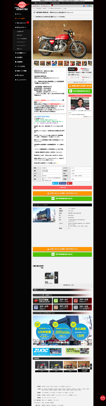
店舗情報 (18, 62)
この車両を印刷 (62, 187)
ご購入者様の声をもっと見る (68, 273)
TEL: (42, 116)
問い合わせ (19, 75)
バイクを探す (20, 18)
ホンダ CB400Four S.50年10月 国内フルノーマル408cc (57, 8)
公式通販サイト (20, 53)
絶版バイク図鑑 (20, 71)
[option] (62, 39)
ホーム (34, 8)
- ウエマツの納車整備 (21, 38)
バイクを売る (20, 66)
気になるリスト (47, 5)
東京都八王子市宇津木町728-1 (79, 219)
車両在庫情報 (39, 8)
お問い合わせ (36, 5)
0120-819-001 (71, 215)
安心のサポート (20, 27)
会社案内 (18, 57)
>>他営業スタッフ (87, 116)
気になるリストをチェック (80, 82)
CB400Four (44, 8)
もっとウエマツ (20, 80)
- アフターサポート (20, 42)
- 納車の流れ (19, 35)
